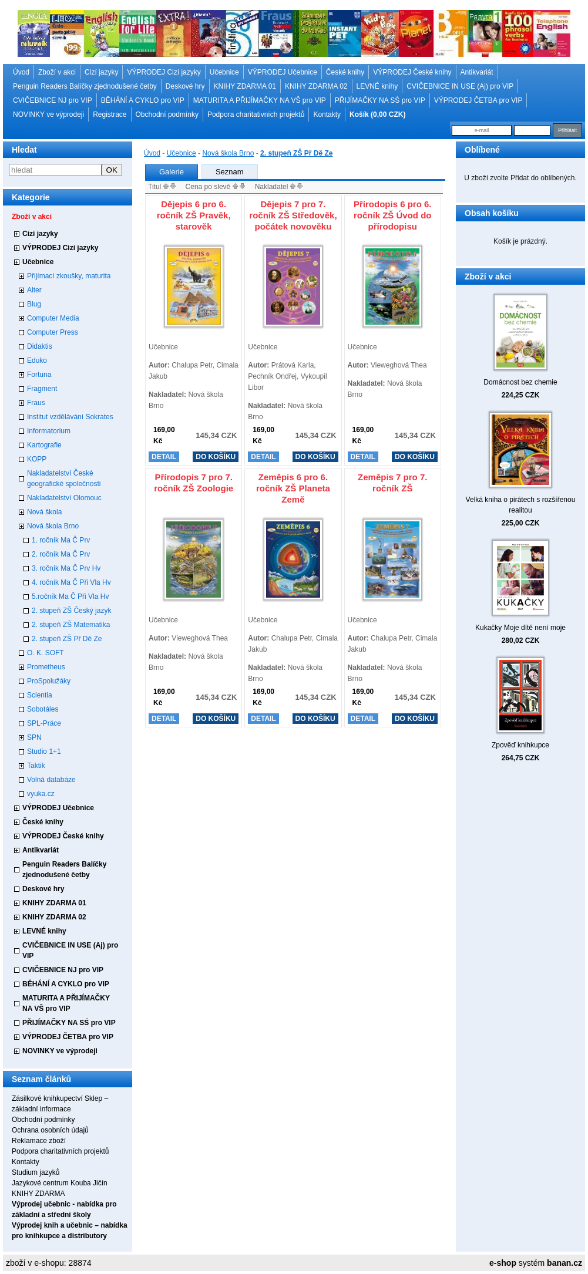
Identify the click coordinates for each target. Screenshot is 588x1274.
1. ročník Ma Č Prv (61, 540)
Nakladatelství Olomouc (64, 498)
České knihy (345, 72)
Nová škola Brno (53, 526)
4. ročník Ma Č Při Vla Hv (71, 582)
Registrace (109, 114)
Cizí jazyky (101, 72)
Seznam (230, 171)
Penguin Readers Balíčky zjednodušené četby (85, 86)
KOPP (36, 459)
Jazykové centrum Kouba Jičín (59, 1183)
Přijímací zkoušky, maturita (68, 276)
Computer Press (52, 332)
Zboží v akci (57, 72)
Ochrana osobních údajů (50, 1130)
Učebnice (224, 72)
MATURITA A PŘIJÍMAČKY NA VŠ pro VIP (259, 100)
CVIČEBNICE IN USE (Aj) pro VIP (459, 86)
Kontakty (327, 114)
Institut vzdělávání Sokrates (70, 417)
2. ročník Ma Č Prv (61, 554)
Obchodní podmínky (167, 114)
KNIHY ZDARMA (38, 1193)
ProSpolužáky (48, 681)
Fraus (36, 403)
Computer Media (53, 318)
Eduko (37, 360)
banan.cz (564, 1263)
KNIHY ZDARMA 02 (316, 86)
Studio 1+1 (44, 751)
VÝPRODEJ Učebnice (282, 72)
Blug (34, 304)
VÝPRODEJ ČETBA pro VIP (478, 100)
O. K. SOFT (45, 653)
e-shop (502, 1263)
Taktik (36, 765)
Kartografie (44, 445)
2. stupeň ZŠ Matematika (71, 625)
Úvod (21, 72)
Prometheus (46, 667)
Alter (34, 290)
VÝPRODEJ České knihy (412, 72)
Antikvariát (477, 72)
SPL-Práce (44, 723)
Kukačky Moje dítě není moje (520, 627)
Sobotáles (42, 709)
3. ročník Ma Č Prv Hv (66, 568)
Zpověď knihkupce (520, 745)
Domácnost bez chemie (520, 382)
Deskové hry (185, 86)
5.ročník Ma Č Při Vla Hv (70, 596)
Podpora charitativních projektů (255, 114)
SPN (34, 737)
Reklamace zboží (39, 1141)
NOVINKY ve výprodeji (48, 114)
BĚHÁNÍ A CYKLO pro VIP (142, 100)
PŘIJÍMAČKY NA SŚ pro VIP (380, 100)
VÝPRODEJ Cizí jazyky (163, 72)
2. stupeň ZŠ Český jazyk (71, 610)
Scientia (39, 695)
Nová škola (44, 512)
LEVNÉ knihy (377, 86)
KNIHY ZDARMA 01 (245, 86)
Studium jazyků (35, 1172)
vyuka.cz (41, 794)
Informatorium (48, 431)
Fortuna (39, 374)
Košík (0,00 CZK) (377, 114)
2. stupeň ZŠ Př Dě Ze (67, 639)
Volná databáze (51, 780)
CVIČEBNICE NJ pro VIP (52, 100)
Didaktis (39, 346)
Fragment (42, 389)
